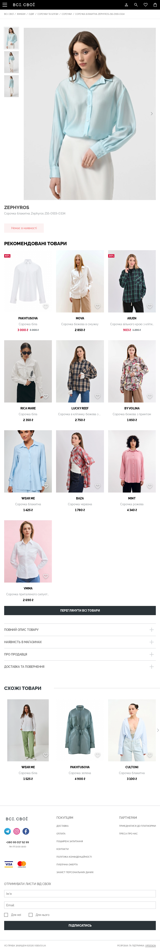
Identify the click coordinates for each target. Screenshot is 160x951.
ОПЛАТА (60, 833)
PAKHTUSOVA (28, 318)
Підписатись (80, 925)
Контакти (62, 849)
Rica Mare (28, 408)
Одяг (31, 14)
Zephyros (16, 207)
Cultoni (131, 767)
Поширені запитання (69, 841)
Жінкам (21, 14)
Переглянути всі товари (80, 610)
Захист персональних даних (75, 872)
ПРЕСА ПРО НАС (128, 833)
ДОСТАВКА (62, 826)
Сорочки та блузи (48, 14)
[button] (152, 114)
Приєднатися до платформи (137, 826)
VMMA (28, 588)
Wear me (28, 498)
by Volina (132, 408)
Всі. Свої (9, 14)
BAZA (80, 498)
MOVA (80, 318)
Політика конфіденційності (74, 857)
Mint (132, 498)
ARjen (131, 318)
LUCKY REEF (80, 408)
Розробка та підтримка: (136, 946)
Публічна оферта (67, 864)
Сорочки (67, 14)
